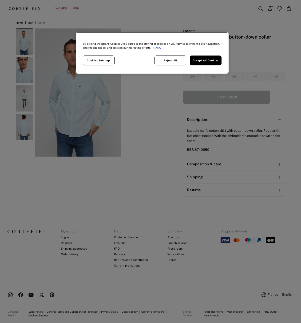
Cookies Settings (99, 60)
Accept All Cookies (206, 60)
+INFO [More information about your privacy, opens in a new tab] (157, 47)
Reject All (170, 60)
